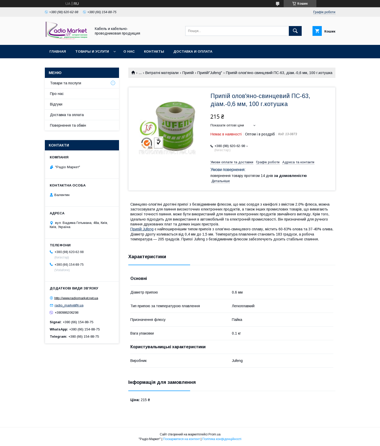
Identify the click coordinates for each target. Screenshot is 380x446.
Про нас (57, 94)
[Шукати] (295, 31)
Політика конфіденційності (221, 439)
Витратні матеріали (162, 73)
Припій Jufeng (142, 229)
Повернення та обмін (68, 125)
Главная (57, 51)
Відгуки (56, 104)
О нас (129, 51)
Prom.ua (214, 434)
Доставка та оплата (67, 115)
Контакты (154, 51)
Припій (188, 73)
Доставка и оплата (192, 51)
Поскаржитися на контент (181, 439)
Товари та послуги (65, 83)
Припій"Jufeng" (209, 73)
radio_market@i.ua (69, 305)
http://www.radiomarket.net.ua (76, 298)
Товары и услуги (92, 51)
